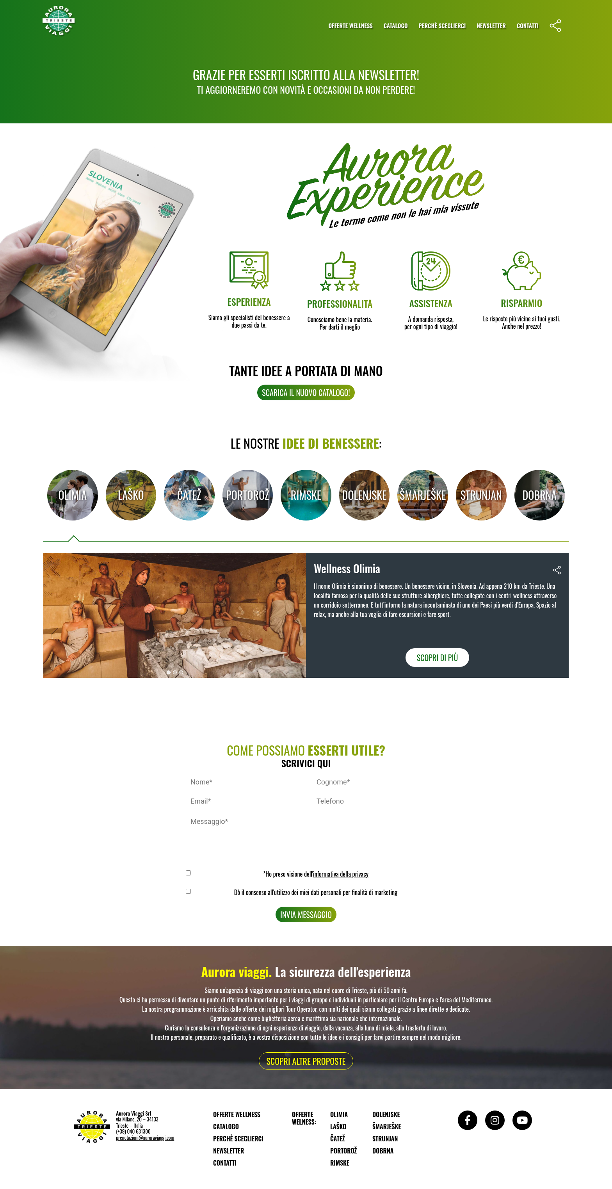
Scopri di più (437, 657)
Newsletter (491, 25)
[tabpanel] (306, 616)
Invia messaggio (306, 914)
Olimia (73, 495)
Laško (131, 495)
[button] (168, 672)
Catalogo (396, 25)
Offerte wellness (350, 25)
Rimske (306, 495)
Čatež (189, 495)
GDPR (190, 873)
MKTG (190, 891)
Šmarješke (423, 495)
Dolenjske (364, 495)
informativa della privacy (340, 874)
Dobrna (539, 495)
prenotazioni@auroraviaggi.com (145, 1137)
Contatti (528, 25)
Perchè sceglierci (442, 25)
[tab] (72, 495)
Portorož (247, 495)
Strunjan (481, 495)
